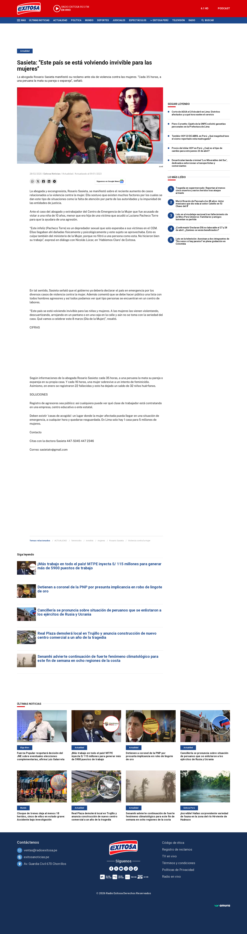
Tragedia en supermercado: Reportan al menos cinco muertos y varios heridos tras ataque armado (200, 190)
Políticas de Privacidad (178, 870)
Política (76, 20)
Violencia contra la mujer (139, 540)
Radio (192, 20)
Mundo (89, 20)
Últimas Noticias (39, 20)
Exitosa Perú (160, 20)
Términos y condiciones (178, 863)
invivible (89, 540)
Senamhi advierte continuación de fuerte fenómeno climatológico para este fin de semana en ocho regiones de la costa (97, 658)
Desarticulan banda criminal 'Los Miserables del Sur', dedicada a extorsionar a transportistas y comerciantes (199, 163)
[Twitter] (116, 868)
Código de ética (173, 843)
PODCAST (224, 8)
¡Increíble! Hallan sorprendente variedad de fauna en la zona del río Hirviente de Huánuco (204, 816)
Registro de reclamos (177, 849)
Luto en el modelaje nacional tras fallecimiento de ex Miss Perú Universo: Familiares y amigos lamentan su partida (202, 217)
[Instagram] (126, 868)
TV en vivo (169, 856)
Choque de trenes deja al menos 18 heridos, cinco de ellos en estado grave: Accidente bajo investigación (41, 816)
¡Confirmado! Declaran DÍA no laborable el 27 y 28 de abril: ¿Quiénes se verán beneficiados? (201, 228)
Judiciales (119, 20)
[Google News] (131, 868)
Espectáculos (137, 20)
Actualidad (60, 20)
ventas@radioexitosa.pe (40, 850)
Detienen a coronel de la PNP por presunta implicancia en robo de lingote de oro (99, 589)
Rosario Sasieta (116, 540)
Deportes (103, 20)
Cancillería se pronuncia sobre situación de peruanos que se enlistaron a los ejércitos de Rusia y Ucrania (99, 612)
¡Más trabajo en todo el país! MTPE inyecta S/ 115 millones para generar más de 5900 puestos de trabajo (99, 566)
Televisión (178, 20)
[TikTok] (136, 868)
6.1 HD (204, 8)
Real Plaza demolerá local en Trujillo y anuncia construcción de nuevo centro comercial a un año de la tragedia (96, 635)
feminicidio (76, 540)
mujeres (101, 540)
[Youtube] (121, 868)
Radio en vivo (171, 876)
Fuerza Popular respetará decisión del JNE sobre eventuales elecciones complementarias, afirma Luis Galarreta (40, 756)
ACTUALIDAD (61, 540)
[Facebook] (111, 868)
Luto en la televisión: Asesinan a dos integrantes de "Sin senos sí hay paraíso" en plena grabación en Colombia (202, 241)
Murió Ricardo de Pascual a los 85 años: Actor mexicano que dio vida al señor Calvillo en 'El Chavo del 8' (200, 203)
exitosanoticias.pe (36, 857)
